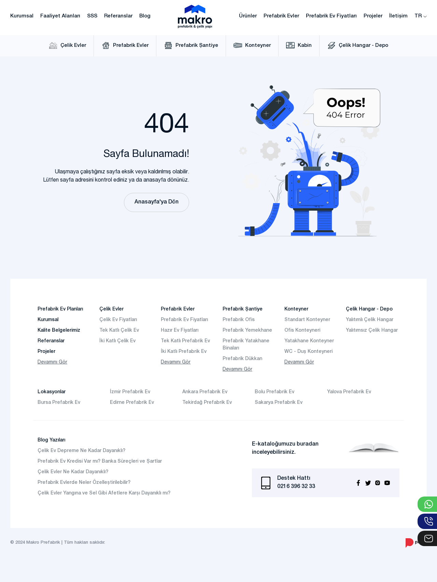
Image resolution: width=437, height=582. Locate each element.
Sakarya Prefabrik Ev (278, 402)
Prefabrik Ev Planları (60, 309)
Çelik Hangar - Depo (357, 45)
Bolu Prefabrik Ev (274, 392)
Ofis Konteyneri (302, 330)
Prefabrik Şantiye (191, 45)
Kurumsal (21, 16)
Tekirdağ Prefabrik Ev (207, 402)
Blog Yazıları (51, 440)
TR (420, 16)
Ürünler (248, 16)
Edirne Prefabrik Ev (132, 402)
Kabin (299, 45)
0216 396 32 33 (296, 487)
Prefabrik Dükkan (242, 359)
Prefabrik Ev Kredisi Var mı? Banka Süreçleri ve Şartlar (100, 461)
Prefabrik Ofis (239, 320)
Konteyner (252, 45)
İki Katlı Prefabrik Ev (184, 351)
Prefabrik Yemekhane (247, 330)
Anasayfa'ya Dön (157, 202)
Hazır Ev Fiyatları (179, 330)
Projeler (373, 16)
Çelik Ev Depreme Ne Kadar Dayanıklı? (81, 451)
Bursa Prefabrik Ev (59, 402)
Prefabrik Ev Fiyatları (331, 16)
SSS (92, 16)
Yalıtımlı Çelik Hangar (369, 320)
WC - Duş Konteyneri (308, 351)
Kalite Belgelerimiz (59, 330)
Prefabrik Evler (281, 16)
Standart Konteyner (307, 320)
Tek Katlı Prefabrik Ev (185, 341)
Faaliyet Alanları (60, 16)
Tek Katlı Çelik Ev (119, 330)
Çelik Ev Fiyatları (118, 320)
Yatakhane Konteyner (309, 341)
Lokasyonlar (52, 392)
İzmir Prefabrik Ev (130, 392)
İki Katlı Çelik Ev (117, 341)
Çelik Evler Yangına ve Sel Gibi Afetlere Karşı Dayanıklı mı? (104, 493)
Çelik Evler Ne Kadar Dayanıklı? (73, 472)
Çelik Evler (67, 45)
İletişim (398, 16)
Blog (145, 16)
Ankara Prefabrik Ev (204, 392)
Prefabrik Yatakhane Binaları (246, 345)
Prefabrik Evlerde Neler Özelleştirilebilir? (84, 482)
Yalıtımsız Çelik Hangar (372, 330)
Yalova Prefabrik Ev (349, 392)
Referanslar (118, 16)
